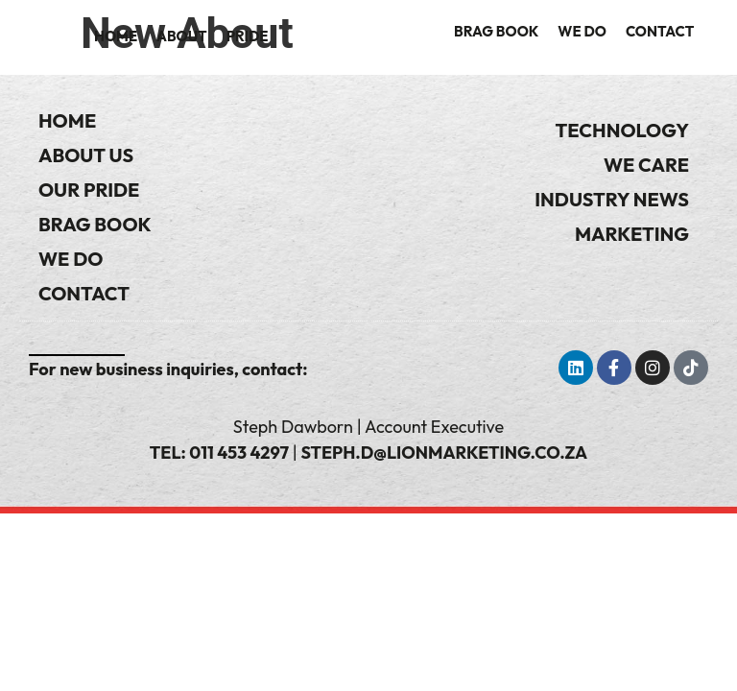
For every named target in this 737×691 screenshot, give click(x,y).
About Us (85, 155)
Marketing (632, 234)
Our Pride (88, 190)
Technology (622, 130)
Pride (247, 36)
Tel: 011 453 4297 (219, 452)
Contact (660, 31)
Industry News (612, 199)
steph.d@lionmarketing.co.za (443, 452)
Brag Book (496, 31)
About (181, 36)
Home (115, 36)
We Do (582, 31)
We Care (646, 165)
